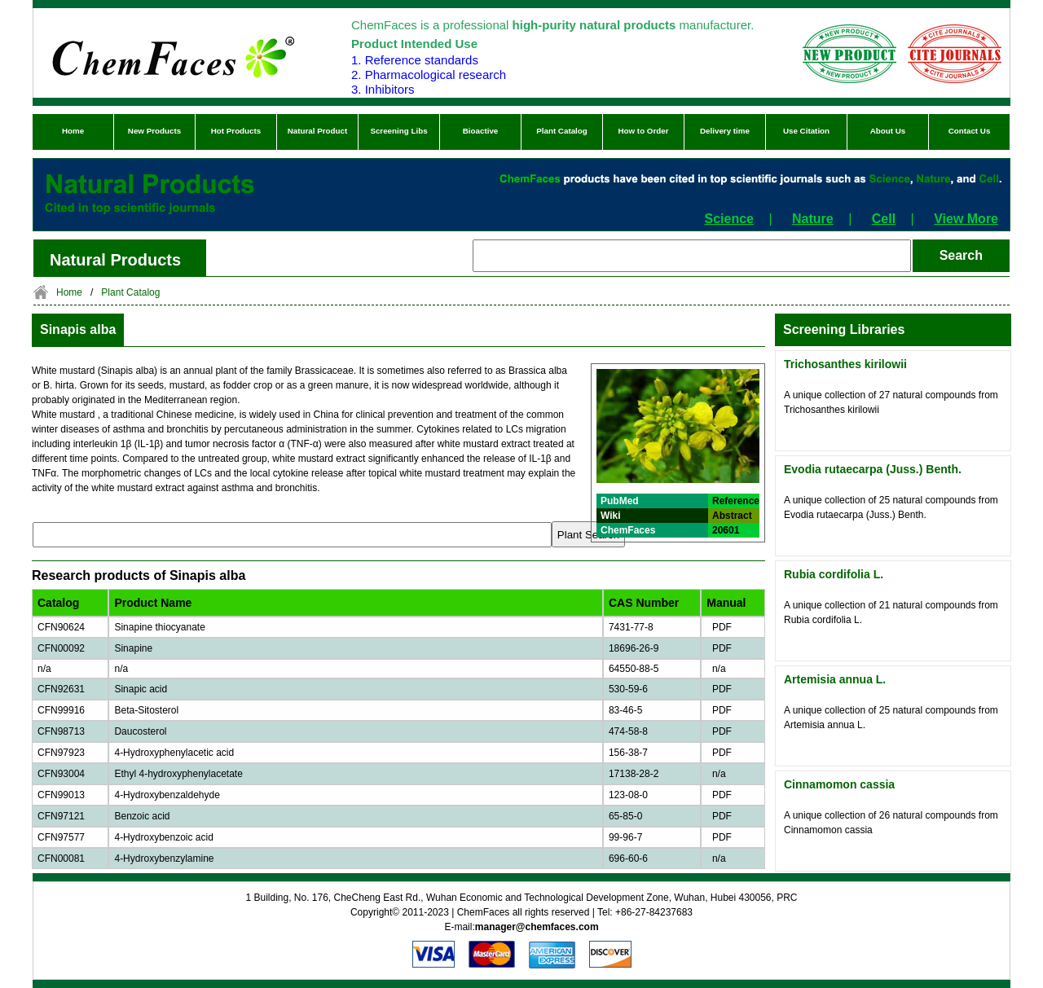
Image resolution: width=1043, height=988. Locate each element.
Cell (884, 219)
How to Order (643, 130)
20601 (725, 530)
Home (73, 130)
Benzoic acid (141, 816)
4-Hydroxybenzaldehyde (166, 795)
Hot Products (236, 130)
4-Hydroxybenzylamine (163, 858)
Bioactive (481, 130)
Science (729, 219)
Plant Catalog (562, 130)
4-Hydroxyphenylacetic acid (174, 752)
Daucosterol (140, 731)
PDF (719, 627)
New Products (154, 130)
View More (966, 219)
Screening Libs (398, 130)
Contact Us (969, 130)
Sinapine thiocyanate (159, 627)
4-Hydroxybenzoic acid (163, 837)
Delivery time (725, 130)
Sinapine (133, 648)
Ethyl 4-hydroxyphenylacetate (178, 773)
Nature (813, 219)
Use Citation (806, 130)
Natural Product (318, 130)
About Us (888, 130)
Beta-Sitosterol (146, 710)
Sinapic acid (140, 689)
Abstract (732, 515)
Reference (735, 501)
